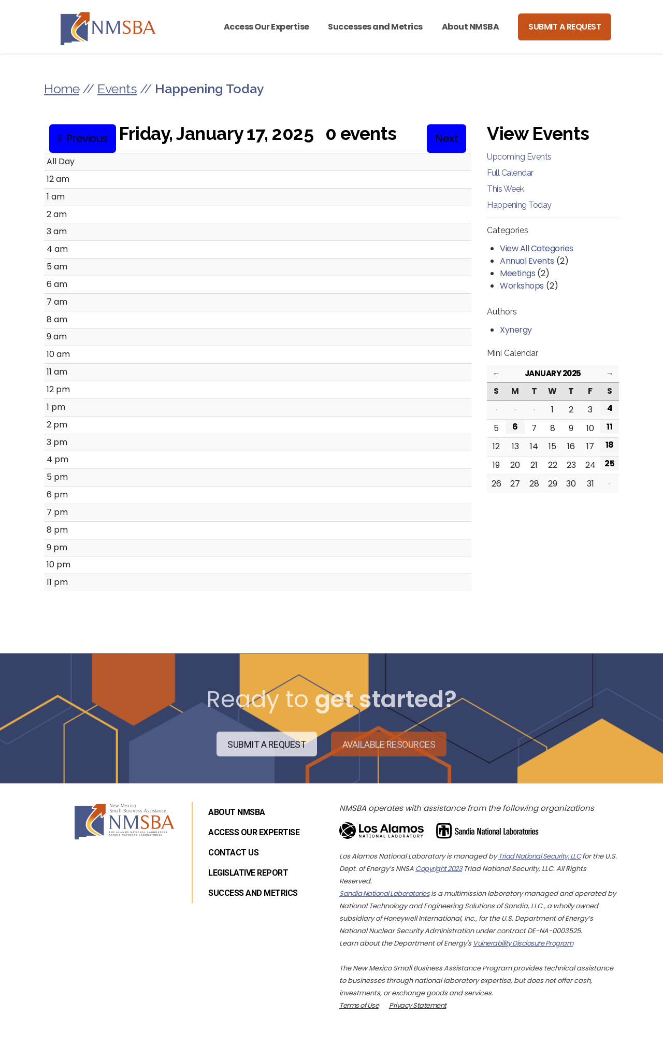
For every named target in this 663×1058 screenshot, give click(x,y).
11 (609, 427)
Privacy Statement (417, 1005)
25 (609, 463)
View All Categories (536, 248)
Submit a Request (564, 27)
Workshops (522, 286)
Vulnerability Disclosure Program (523, 943)
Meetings (517, 273)
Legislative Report (248, 873)
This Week (505, 189)
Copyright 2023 (438, 869)
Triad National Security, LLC (539, 856)
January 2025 (553, 373)
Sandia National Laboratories (384, 893)
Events (117, 88)
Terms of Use (359, 1005)
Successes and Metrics (375, 27)
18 (610, 445)
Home (61, 88)
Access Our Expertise (266, 27)
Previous (87, 138)
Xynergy (516, 330)
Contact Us (233, 852)
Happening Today (519, 205)
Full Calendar (510, 173)
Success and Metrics (253, 893)
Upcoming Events (519, 157)
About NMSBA (470, 27)
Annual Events (527, 261)
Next (446, 138)
